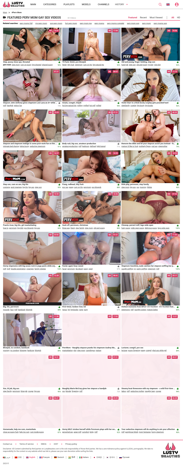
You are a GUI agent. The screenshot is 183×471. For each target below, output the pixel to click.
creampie (30, 269)
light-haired (101, 146)
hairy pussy (125, 228)
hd (69, 310)
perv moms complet (115, 23)
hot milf (92, 105)
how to (5, 228)
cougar (31, 391)
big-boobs (74, 310)
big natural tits (98, 65)
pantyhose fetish (131, 432)
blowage (23, 350)
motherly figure (145, 146)
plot (74, 350)
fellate (149, 187)
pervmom (87, 187)
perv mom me (86, 23)
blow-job (24, 391)
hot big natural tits (69, 105)
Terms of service (27, 444)
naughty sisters (140, 310)
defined (93, 146)
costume (6, 187)
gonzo (64, 310)
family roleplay (40, 269)
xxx (138, 187)
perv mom (146, 23)
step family (80, 228)
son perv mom (56, 23)
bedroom (85, 146)
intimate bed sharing (11, 146)
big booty (140, 105)
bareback (21, 310)
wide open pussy (137, 228)
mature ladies (152, 310)
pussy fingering (134, 350)
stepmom (78, 65)
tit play (150, 65)
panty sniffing (142, 269)
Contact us (7, 444)
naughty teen (150, 391)
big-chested (36, 65)
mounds (6, 310)
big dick (20, 228)
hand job (124, 65)
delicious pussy (151, 228)
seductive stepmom (37, 146)
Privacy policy (71, 444)
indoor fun (18, 105)
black (73, 228)
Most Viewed (156, 17)
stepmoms (125, 310)
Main (5, 12)
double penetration (18, 269)
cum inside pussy (37, 432)
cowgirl (149, 350)
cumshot (85, 432)
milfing (80, 105)
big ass (31, 187)
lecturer (124, 350)
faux (12, 310)
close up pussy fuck (11, 432)
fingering (75, 391)
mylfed (86, 105)
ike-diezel (79, 269)
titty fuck (70, 65)
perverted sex (67, 432)
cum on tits (87, 65)
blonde (68, 391)
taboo (123, 391)
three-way (66, 228)
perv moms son (160, 23)
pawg (71, 187)
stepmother (162, 146)
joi (135, 269)
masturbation (67, 350)
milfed (98, 105)
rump (81, 310)
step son (132, 65)
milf (4, 105)
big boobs (149, 105)
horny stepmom (158, 432)
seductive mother (137, 391)
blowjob (29, 310)
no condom (14, 350)
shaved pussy (47, 65)
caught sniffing (127, 269)
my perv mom (41, 23)
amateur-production (70, 146)
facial (64, 269)
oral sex (154, 146)
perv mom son (133, 23)
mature (98, 350)
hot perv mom (71, 23)
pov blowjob (96, 187)
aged (90, 269)
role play (157, 65)
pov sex (65, 187)
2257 (56, 444)
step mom (16, 65)
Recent (143, 17)
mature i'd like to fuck (129, 146)
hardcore (30, 350)
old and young (141, 65)
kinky (92, 432)
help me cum (24, 432)
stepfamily (125, 105)
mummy (143, 187)
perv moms (99, 23)
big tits (25, 187)
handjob (10, 105)
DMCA (43, 444)
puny (86, 310)
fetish (64, 65)
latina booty (24, 146)
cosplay (133, 105)
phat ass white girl (159, 350)
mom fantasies (145, 432)
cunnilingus (90, 350)
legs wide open (163, 228)
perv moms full (26, 23)
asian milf (77, 432)
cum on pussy (25, 65)
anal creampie (16, 187)
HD (178, 17)
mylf (8, 269)
